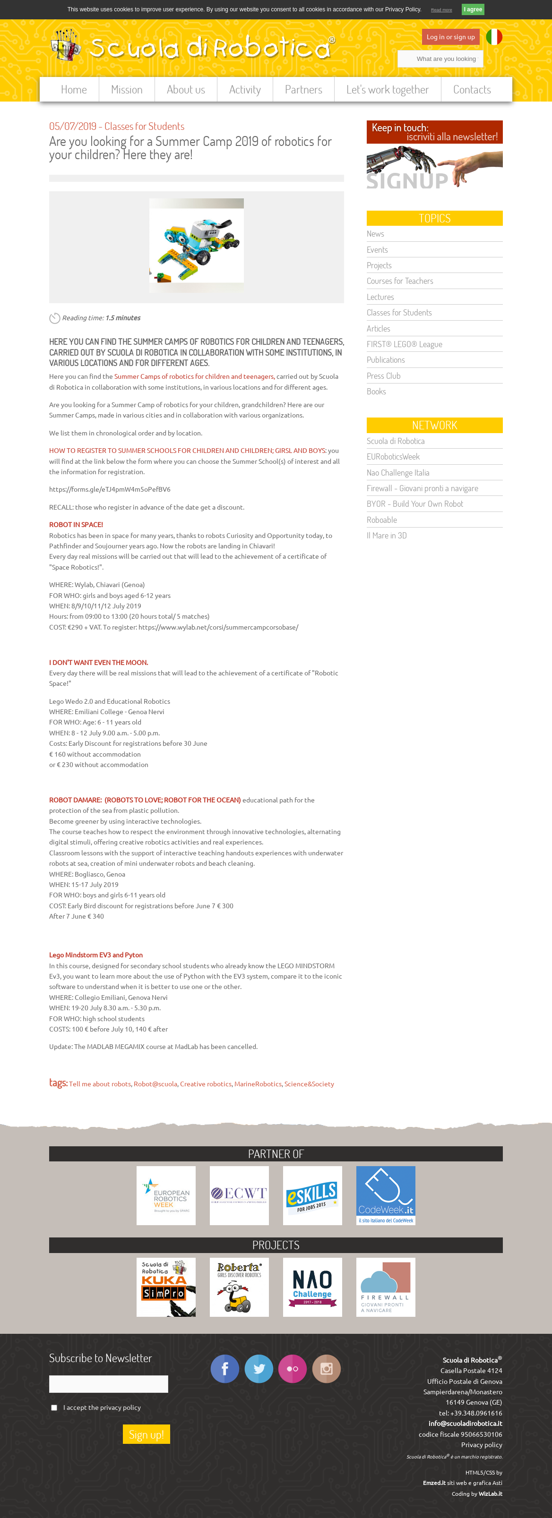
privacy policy (120, 1407)
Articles (378, 328)
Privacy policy (481, 1445)
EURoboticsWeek (393, 456)
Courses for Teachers (400, 280)
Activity (245, 89)
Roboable (382, 519)
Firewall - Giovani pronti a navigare (422, 488)
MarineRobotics (258, 1084)
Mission (127, 89)
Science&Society (309, 1084)
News (375, 233)
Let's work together (387, 89)
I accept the (102, 1407)
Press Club (384, 375)
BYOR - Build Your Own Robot (415, 503)
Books (376, 391)
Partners (303, 89)
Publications (386, 359)
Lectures (380, 296)
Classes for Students (144, 125)
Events (377, 249)
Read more (441, 10)
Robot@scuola (155, 1084)
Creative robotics (206, 1084)
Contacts (472, 89)
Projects (379, 265)
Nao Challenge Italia (398, 472)
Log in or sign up (451, 37)
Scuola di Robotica (396, 440)
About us (186, 89)
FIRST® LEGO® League (404, 344)
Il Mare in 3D (387, 535)
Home (74, 89)
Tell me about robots (100, 1084)
